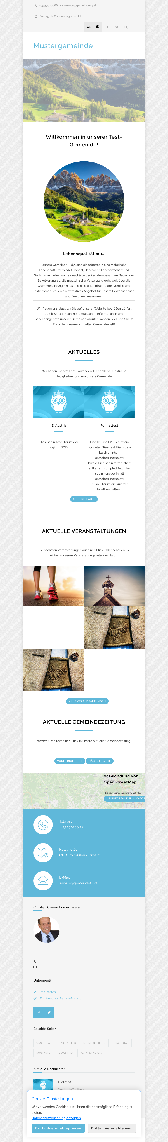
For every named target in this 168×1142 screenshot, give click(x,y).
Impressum (48, 992)
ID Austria (59, 425)
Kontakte (43, 1052)
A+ (89, 27)
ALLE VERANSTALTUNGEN (87, 701)
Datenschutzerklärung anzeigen (56, 1118)
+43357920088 (48, 5)
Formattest (109, 425)
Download (121, 1043)
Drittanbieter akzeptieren (58, 1128)
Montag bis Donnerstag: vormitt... (61, 16)
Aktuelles (68, 1043)
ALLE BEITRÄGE (84, 499)
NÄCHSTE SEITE (100, 760)
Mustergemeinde (63, 46)
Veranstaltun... (91, 1052)
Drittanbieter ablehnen (112, 1128)
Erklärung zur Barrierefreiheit (60, 998)
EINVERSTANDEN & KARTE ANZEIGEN (134, 798)
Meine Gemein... (94, 1043)
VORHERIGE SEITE (70, 760)
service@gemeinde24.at (80, 5)
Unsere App (44, 1043)
